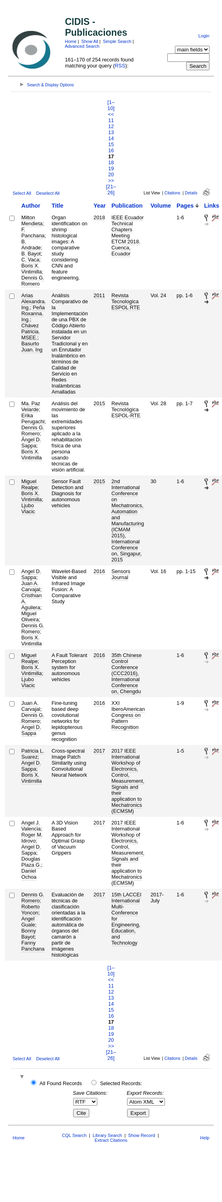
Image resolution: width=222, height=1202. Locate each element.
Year (100, 205)
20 (111, 174)
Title (57, 205)
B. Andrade (31, 245)
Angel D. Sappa (31, 574)
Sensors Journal (120, 574)
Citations (172, 193)
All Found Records (60, 1083)
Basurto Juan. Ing (32, 347)
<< (111, 114)
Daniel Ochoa (29, 874)
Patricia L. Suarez (32, 754)
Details (191, 193)
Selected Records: (121, 1083)
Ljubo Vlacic (28, 508)
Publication (127, 205)
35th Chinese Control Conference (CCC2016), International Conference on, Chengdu (126, 673)
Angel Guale (28, 922)
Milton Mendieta (32, 220)
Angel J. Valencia (31, 826)
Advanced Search (82, 46)
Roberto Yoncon (30, 910)
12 (111, 126)
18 (111, 162)
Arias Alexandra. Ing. (33, 301)
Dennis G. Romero (32, 281)
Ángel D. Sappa (31, 443)
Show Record (141, 1135)
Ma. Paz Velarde (30, 406)
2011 (99, 295)
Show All (89, 41)
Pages (185, 205)
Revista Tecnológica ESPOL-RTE (125, 409)
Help (205, 1137)
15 (111, 144)
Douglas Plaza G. (31, 862)
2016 (99, 571)
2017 (99, 751)
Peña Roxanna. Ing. (33, 313)
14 (111, 138)
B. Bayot (31, 254)
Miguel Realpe (29, 484)
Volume (160, 205)
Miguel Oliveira (30, 616)
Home (70, 41)
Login (203, 35)
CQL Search (74, 1135)
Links (212, 205)
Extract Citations (111, 1140)
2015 (99, 403)
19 (111, 168)
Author (30, 205)
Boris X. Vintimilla (31, 269)
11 (111, 120)
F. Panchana (33, 233)
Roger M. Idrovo (32, 838)
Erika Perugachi (33, 418)
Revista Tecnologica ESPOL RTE (125, 301)
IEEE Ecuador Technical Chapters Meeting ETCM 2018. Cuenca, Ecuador (127, 235)
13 (111, 132)
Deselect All (48, 193)
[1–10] (111, 105)
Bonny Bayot (28, 934)
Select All (21, 193)
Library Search (107, 1135)
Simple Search (117, 41)
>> (111, 181)
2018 (99, 217)
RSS (120, 66)
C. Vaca (30, 260)
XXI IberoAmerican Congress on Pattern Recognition (128, 715)
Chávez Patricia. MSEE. (30, 331)
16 (111, 150)
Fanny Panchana (33, 946)
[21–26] (111, 190)
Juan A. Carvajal (30, 586)
